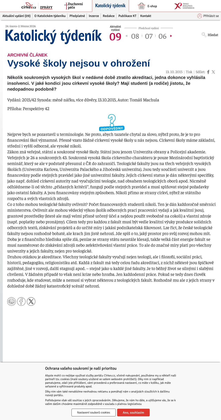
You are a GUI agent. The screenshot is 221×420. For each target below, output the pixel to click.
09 (115, 35)
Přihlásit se (208, 16)
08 (135, 35)
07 (148, 35)
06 (162, 35)
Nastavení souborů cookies (93, 412)
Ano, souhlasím (133, 413)
